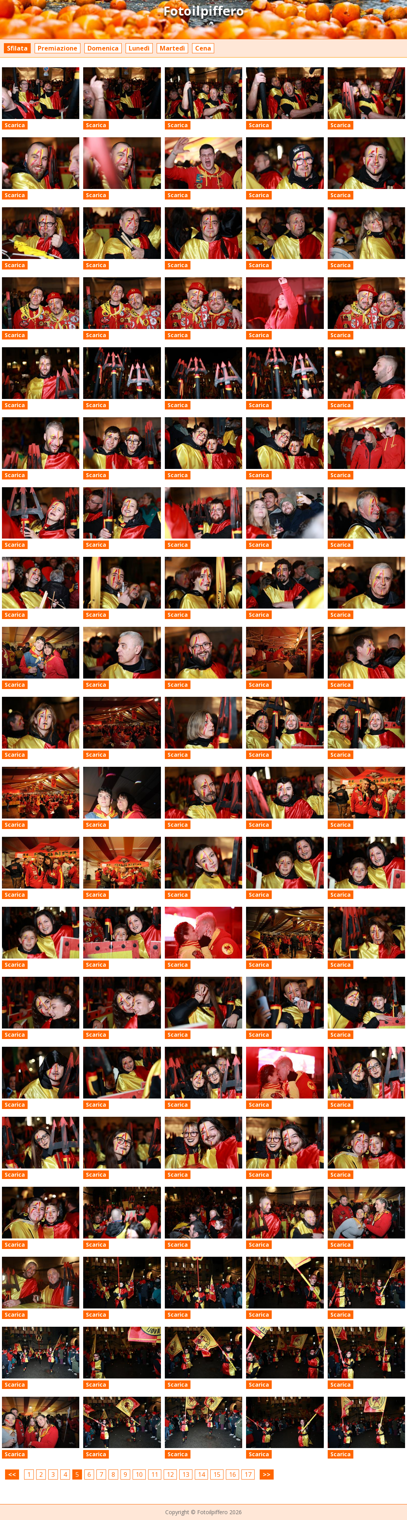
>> (267, 1474)
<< (12, 1474)
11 (154, 1474)
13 (185, 1474)
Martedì (172, 48)
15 (216, 1474)
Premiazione (57, 48)
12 (170, 1474)
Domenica (103, 48)
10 (139, 1474)
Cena (203, 48)
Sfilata (17, 48)
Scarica (15, 125)
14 (201, 1474)
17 (248, 1474)
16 (232, 1474)
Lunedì (139, 48)
